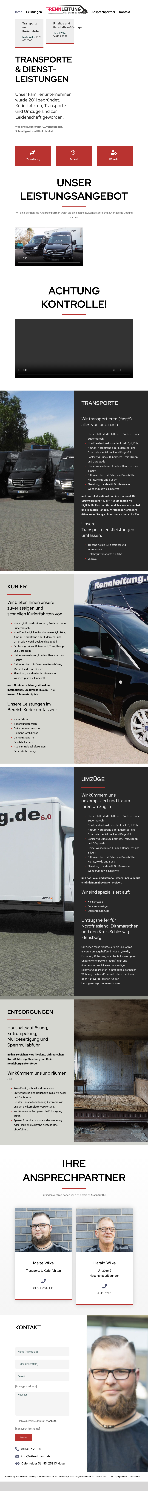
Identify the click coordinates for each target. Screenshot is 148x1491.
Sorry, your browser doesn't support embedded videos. (49, 250)
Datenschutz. (49, 1424)
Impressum (122, 1476)
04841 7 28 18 (60, 36)
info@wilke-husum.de (35, 1459)
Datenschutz (134, 1476)
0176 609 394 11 (31, 39)
